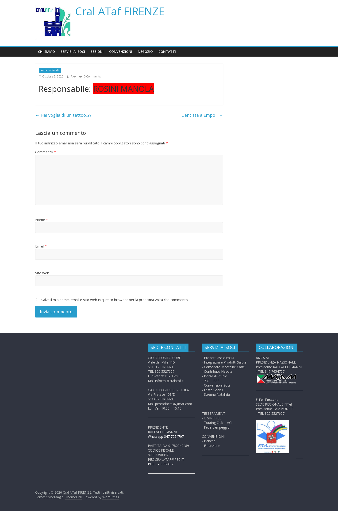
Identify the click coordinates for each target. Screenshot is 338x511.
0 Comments (90, 76)
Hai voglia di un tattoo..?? (63, 115)
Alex (74, 76)
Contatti (167, 51)
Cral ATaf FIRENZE (120, 11)
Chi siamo (46, 51)
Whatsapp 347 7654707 (166, 436)
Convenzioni (120, 51)
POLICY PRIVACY (160, 464)
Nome (41, 219)
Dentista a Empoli (202, 115)
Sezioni (97, 51)
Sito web (42, 273)
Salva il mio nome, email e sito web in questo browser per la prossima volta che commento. (114, 299)
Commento (45, 152)
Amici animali (50, 70)
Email (40, 246)
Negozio (145, 51)
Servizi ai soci (73, 51)
